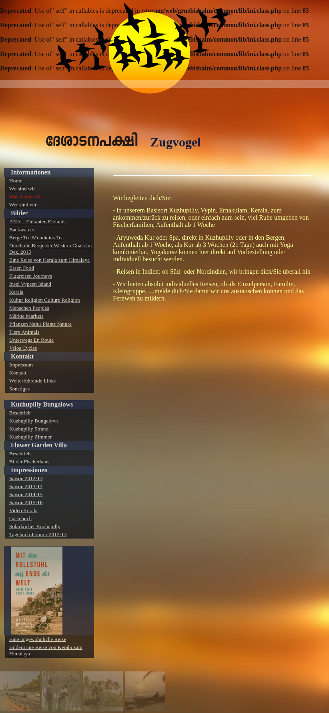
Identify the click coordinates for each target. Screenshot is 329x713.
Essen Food (21, 268)
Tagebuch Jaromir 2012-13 (37, 534)
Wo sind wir (22, 189)
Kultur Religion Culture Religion (44, 300)
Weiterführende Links (32, 381)
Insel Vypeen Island (30, 284)
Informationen (31, 172)
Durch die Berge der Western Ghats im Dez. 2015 (50, 248)
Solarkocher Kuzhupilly (34, 526)
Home (15, 181)
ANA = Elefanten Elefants (37, 221)
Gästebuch (20, 518)
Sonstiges (19, 389)
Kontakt (22, 356)
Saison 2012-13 (25, 478)
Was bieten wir (25, 197)
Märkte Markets (26, 316)
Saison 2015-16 (25, 502)
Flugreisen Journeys (30, 276)
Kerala (16, 292)
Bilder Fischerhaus (29, 462)
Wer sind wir (23, 205)
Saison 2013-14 (25, 486)
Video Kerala (23, 510)
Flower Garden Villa (39, 445)
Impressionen (29, 470)
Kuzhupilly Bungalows (42, 404)
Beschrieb (19, 413)
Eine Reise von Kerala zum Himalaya (49, 260)
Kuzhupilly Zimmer (30, 437)
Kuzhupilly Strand (28, 429)
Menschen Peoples (29, 308)
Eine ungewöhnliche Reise (37, 639)
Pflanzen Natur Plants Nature (40, 324)
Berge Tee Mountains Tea (36, 237)
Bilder (19, 213)
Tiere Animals (24, 332)
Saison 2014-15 (25, 494)
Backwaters (21, 229)
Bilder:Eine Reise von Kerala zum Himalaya (45, 650)
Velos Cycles (23, 348)
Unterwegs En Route (31, 340)
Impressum (21, 365)
